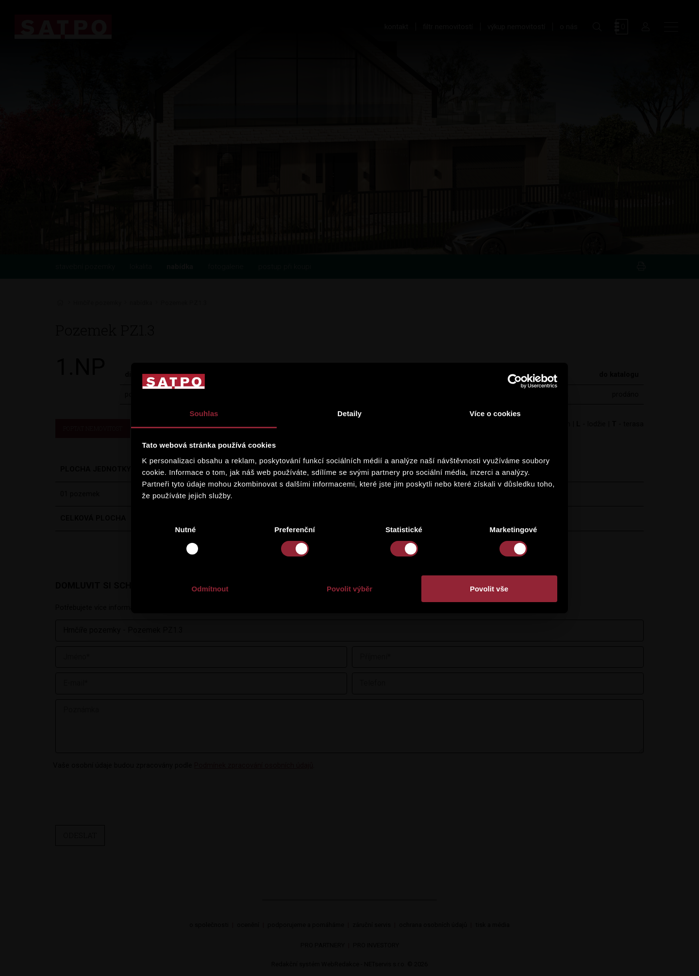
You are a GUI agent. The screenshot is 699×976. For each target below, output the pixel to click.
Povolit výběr (349, 589)
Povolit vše (489, 589)
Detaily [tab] (349, 413)
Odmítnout (210, 589)
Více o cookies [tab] (495, 413)
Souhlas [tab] (203, 413)
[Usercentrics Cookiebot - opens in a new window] (514, 381)
